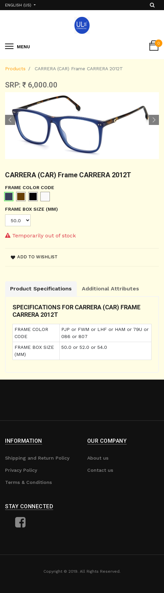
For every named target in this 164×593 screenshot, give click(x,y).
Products (15, 68)
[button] (10, 120)
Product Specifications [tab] (41, 288)
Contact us (100, 470)
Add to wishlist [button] (34, 256)
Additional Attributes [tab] (110, 288)
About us (97, 458)
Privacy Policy (21, 470)
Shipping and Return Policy (37, 458)
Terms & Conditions (28, 482)
